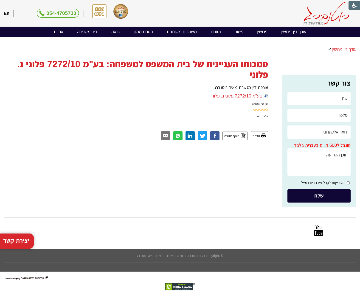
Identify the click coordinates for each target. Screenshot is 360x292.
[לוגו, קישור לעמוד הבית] (326, 13)
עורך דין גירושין (293, 31)
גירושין (262, 31)
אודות (58, 31)
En (7, 13)
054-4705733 (61, 13)
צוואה (116, 31)
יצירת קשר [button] (16, 234)
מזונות (216, 31)
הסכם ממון (143, 31)
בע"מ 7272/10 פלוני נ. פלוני (239, 95)
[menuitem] (293, 32)
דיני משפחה (87, 31)
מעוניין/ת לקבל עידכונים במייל (323, 183)
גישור (239, 31)
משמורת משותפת (182, 31)
